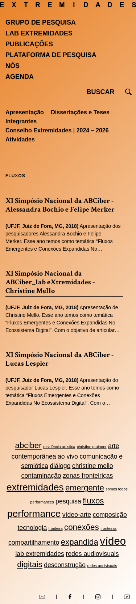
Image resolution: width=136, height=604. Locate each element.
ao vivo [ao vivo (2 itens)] (68, 456)
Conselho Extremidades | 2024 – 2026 (57, 130)
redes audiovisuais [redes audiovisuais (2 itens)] (92, 553)
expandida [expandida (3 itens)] (79, 541)
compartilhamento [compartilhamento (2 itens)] (33, 542)
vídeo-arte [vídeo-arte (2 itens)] (76, 514)
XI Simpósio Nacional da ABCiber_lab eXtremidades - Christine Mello (50, 282)
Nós (12, 65)
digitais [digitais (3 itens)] (29, 564)
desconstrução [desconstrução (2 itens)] (65, 565)
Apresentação (24, 112)
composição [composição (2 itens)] (110, 514)
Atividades (20, 139)
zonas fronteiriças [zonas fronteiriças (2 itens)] (88, 475)
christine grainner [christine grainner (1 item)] (92, 447)
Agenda (19, 76)
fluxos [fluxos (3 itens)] (93, 500)
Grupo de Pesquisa (40, 22)
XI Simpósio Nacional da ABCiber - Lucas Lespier (59, 359)
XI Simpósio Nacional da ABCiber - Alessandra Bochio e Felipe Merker (60, 205)
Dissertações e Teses (80, 112)
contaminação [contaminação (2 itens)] (41, 475)
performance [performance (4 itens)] (34, 513)
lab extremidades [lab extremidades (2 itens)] (39, 553)
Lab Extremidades (39, 33)
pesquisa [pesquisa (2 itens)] (68, 501)
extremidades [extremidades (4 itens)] (35, 487)
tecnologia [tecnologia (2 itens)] (32, 527)
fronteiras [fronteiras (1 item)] (108, 528)
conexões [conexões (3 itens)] (81, 527)
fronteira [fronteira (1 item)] (55, 528)
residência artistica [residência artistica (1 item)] (59, 447)
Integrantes (21, 121)
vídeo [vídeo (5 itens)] (113, 541)
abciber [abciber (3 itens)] (28, 445)
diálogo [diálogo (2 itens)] (60, 465)
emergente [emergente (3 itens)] (84, 487)
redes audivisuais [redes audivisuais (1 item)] (102, 565)
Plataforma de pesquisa (50, 55)
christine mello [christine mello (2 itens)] (92, 465)
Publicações (29, 44)
